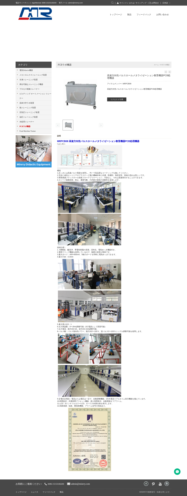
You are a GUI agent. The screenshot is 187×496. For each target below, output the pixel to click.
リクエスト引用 (116, 99)
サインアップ (141, 3)
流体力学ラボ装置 (26, 103)
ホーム (156, 65)
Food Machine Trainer (27, 131)
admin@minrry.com (75, 3)
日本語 (165, 3)
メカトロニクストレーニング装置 (33, 75)
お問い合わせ (162, 14)
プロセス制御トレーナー (29, 89)
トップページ (116, 14)
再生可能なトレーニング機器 (31, 84)
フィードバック (144, 14)
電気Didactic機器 (26, 70)
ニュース (34, 492)
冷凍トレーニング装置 (28, 80)
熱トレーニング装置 (27, 108)
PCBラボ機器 (24, 126)
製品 (129, 14)
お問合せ (155, 3)
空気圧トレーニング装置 (29, 112)
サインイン (124, 3)
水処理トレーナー (26, 122)
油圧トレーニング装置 (28, 117)
